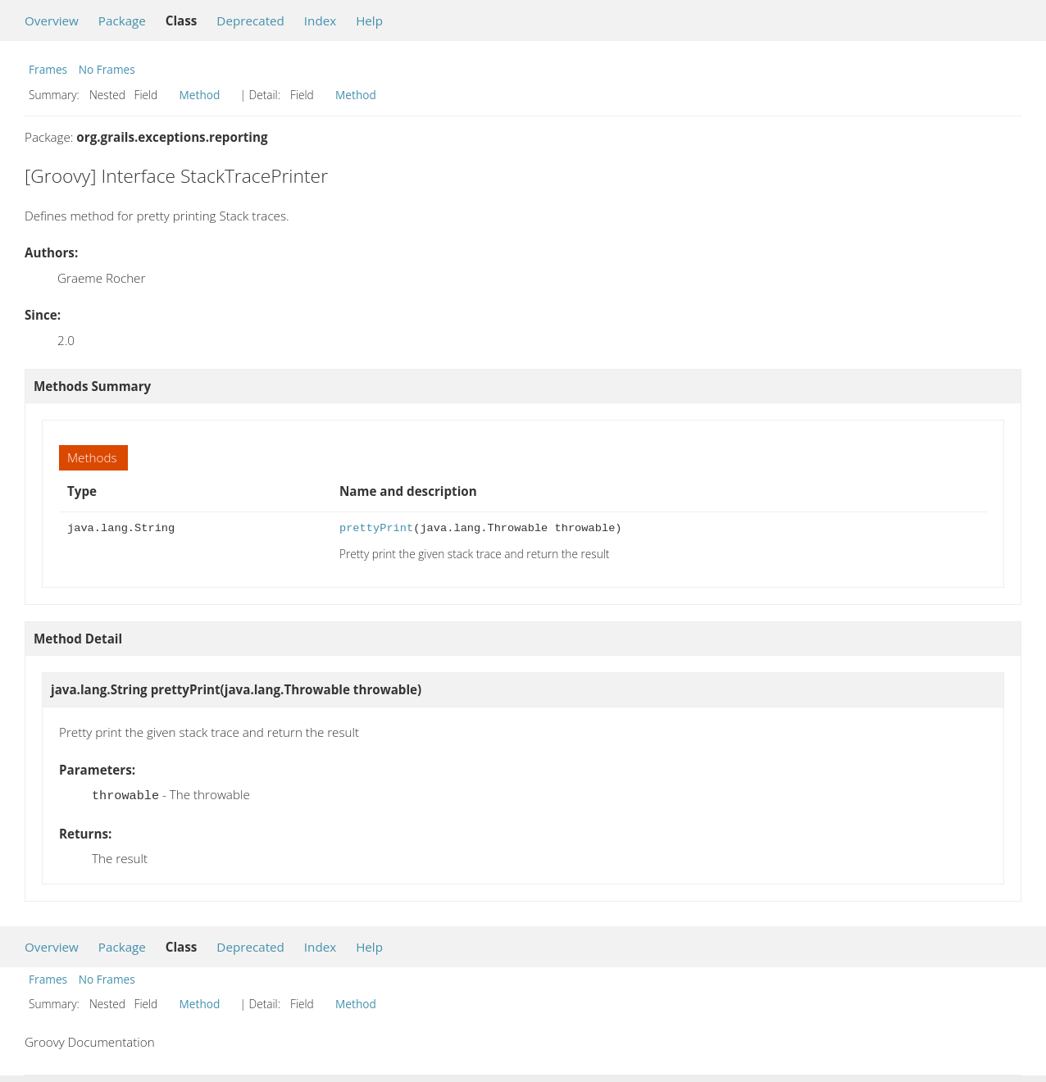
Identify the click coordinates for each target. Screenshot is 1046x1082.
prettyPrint (376, 528)
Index (320, 20)
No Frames (107, 69)
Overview (52, 20)
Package (122, 20)
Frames (48, 69)
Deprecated (250, 20)
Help (369, 20)
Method (200, 94)
